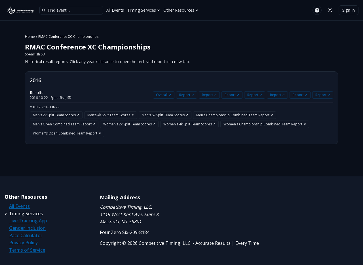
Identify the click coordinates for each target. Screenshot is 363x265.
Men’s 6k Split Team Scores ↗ (165, 115)
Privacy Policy (23, 242)
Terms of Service (27, 250)
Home (30, 36)
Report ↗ (186, 94)
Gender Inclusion (27, 228)
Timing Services (143, 10)
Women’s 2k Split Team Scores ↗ (129, 124)
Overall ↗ (163, 94)
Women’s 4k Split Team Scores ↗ (189, 124)
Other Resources (180, 10)
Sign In (348, 10)
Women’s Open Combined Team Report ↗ (67, 133)
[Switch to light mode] (330, 10)
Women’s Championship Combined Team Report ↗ (264, 124)
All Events (115, 10)
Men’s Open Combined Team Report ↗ (64, 124)
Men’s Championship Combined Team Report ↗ (234, 115)
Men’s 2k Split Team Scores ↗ (56, 115)
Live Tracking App (28, 221)
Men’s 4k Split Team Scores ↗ (110, 115)
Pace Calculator (25, 235)
